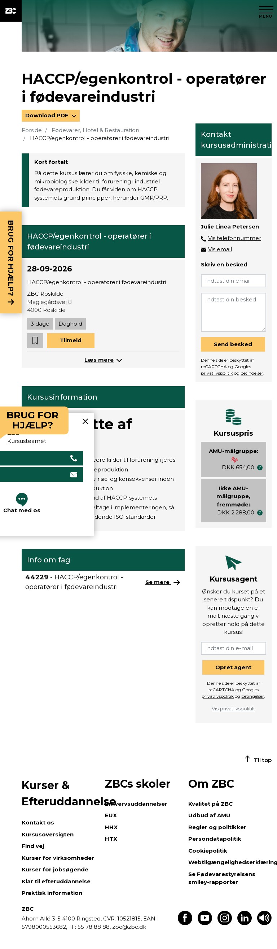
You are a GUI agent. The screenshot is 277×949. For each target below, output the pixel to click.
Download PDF (47, 115)
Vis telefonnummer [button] (234, 238)
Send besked (233, 344)
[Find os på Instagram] (224, 923)
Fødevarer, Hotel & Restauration (95, 130)
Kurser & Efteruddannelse (60, 793)
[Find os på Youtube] (205, 923)
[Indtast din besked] (233, 312)
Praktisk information (52, 892)
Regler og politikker (217, 827)
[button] (35, 340)
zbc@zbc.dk (129, 926)
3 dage (40, 323)
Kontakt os (38, 822)
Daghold (70, 323)
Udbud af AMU (209, 815)
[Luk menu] (266, 11)
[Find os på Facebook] (185, 923)
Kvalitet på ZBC (210, 803)
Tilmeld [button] (71, 340)
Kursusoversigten (48, 834)
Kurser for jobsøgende (55, 869)
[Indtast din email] (233, 280)
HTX (111, 838)
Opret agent (233, 667)
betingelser (252, 373)
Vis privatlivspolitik (233, 708)
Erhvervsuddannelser (136, 803)
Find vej (33, 846)
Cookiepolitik (207, 850)
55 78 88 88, (94, 926)
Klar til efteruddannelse (56, 881)
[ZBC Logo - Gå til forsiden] (11, 11)
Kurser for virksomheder (58, 857)
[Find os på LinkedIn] (244, 923)
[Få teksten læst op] (264, 923)
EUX (111, 815)
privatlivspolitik (217, 373)
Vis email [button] (220, 249)
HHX (111, 827)
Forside (32, 130)
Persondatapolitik (214, 838)
